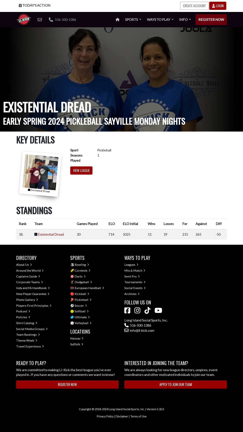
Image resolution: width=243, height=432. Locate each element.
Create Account (194, 5)
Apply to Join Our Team (175, 384)
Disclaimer (122, 416)
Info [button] (183, 19)
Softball (82, 311)
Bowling (82, 264)
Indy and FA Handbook (33, 288)
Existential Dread (51, 234)
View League (81, 170)
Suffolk (76, 344)
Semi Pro (132, 276)
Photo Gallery (27, 299)
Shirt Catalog (26, 323)
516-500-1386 (62, 19)
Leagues (131, 264)
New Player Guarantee (32, 294)
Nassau (76, 338)
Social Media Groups (32, 329)
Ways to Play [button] (159, 19)
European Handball (89, 288)
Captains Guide (28, 276)
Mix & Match (134, 270)
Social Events (135, 288)
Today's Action (34, 5)
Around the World (30, 270)
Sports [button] (131, 19)
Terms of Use (138, 416)
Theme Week (26, 340)
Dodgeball (83, 282)
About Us (24, 264)
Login (218, 5)
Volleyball (83, 323)
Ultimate (82, 317)
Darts (80, 276)
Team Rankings (28, 334)
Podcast (23, 311)
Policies (23, 317)
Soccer (81, 305)
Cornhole (82, 270)
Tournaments (134, 282)
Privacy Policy (105, 416)
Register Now (211, 19)
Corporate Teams (29, 282)
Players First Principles (33, 305)
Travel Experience (30, 346)
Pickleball (83, 299)
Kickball (82, 294)
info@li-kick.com (139, 330)
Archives (132, 294)
